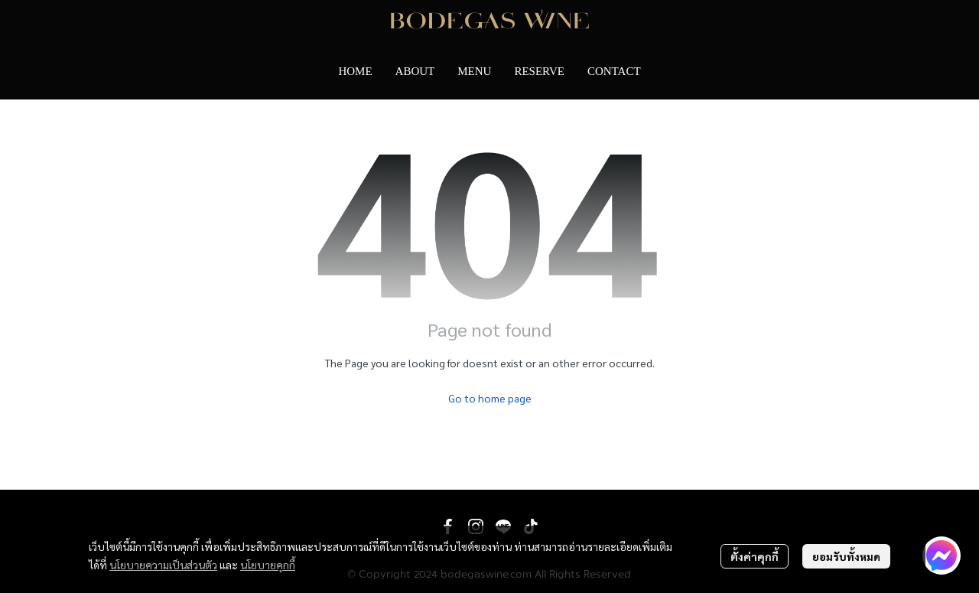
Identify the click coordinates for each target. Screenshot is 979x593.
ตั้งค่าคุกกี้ (754, 556)
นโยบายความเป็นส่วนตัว (163, 565)
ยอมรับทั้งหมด (846, 556)
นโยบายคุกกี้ (267, 565)
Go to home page (490, 398)
